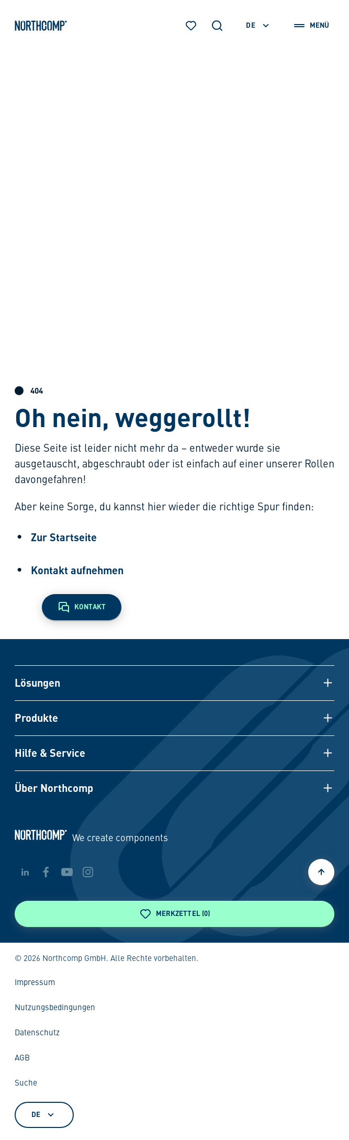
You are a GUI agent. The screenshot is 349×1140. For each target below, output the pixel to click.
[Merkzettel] (191, 26)
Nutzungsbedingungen (55, 1008)
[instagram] (87, 872)
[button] (175, 682)
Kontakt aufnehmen (77, 570)
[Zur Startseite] (41, 25)
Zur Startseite (64, 537)
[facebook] (46, 872)
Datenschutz (37, 1033)
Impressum (35, 983)
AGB (22, 1058)
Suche (26, 1083)
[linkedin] (25, 872)
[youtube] (67, 872)
